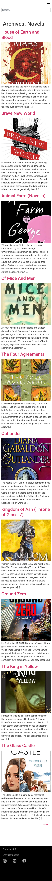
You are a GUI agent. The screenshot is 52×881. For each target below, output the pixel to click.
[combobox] (26, 10)
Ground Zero (13, 594)
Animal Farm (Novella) (23, 195)
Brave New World (18, 113)
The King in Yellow (19, 666)
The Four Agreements (22, 354)
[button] (48, 4)
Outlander (11, 433)
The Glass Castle (18, 745)
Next (47, 824)
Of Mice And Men (18, 278)
